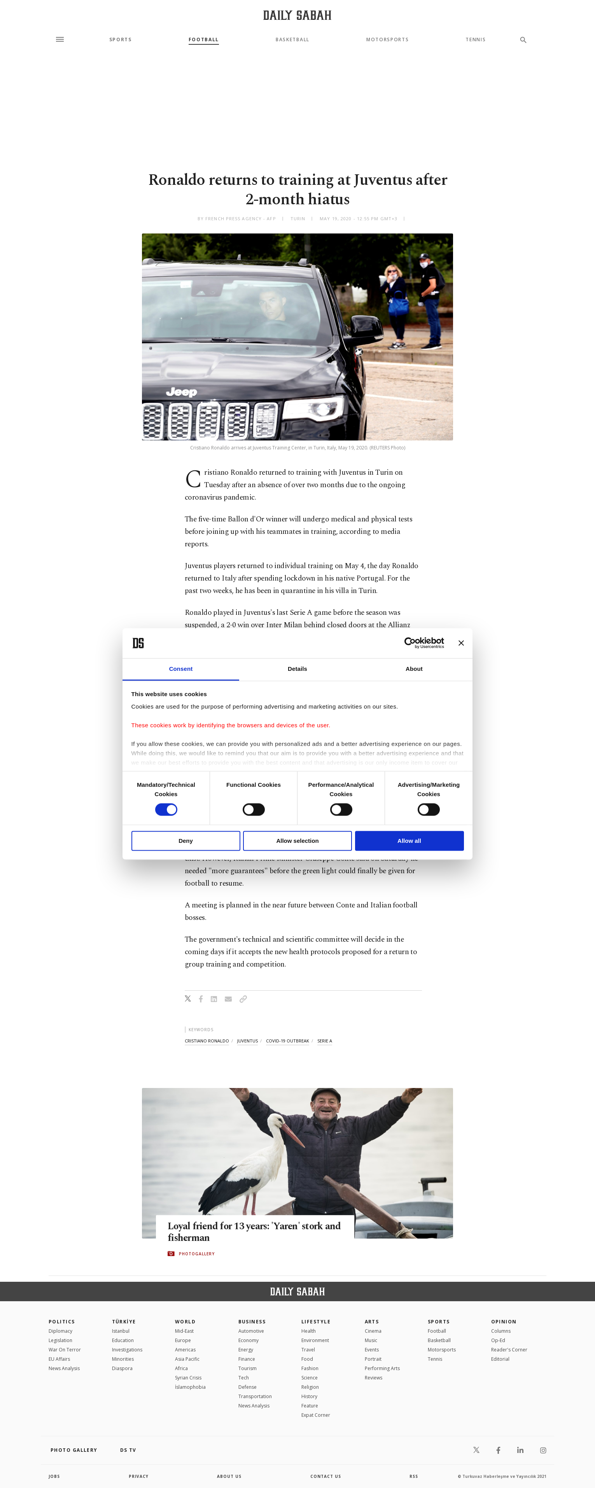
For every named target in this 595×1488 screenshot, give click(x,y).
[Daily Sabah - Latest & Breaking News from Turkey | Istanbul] (297, 15)
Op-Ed (498, 1340)
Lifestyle (316, 1321)
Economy (248, 1340)
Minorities (123, 1359)
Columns (501, 1331)
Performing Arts (382, 1368)
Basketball (293, 39)
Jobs (54, 1476)
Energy (245, 1349)
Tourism (247, 1368)
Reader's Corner (509, 1349)
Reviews (373, 1377)
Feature (309, 1405)
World (185, 1321)
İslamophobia (190, 1387)
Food (307, 1359)
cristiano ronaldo (207, 1041)
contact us (325, 1476)
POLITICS (62, 1321)
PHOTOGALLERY (197, 1253)
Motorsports (387, 39)
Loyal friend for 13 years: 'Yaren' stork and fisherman (247, 1232)
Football (204, 39)
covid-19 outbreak (287, 1041)
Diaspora (122, 1368)
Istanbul (121, 1331)
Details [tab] (297, 668)
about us (229, 1476)
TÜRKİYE (124, 1321)
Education (123, 1340)
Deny (185, 840)
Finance (246, 1359)
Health (308, 1331)
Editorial (500, 1359)
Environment (315, 1340)
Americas (185, 1349)
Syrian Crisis (188, 1377)
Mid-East (184, 1331)
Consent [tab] (181, 668)
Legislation (60, 1340)
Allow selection (297, 840)
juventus (247, 1041)
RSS (414, 1476)
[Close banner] (461, 643)
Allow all (409, 840)
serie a (324, 1041)
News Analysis (64, 1368)
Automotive (251, 1331)
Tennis (476, 39)
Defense (247, 1387)
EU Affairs (59, 1359)
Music (371, 1340)
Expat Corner (315, 1415)
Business (252, 1321)
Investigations (127, 1349)
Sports (120, 39)
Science (309, 1377)
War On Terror (65, 1349)
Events (372, 1349)
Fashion (309, 1368)
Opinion (504, 1321)
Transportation (255, 1396)
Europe (183, 1340)
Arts (372, 1321)
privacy (139, 1476)
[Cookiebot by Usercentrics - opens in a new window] (410, 643)
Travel (308, 1349)
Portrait (373, 1359)
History (309, 1396)
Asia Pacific (187, 1359)
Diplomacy (60, 1331)
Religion (310, 1387)
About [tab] (414, 668)
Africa (181, 1368)
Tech (243, 1377)
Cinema (373, 1331)
